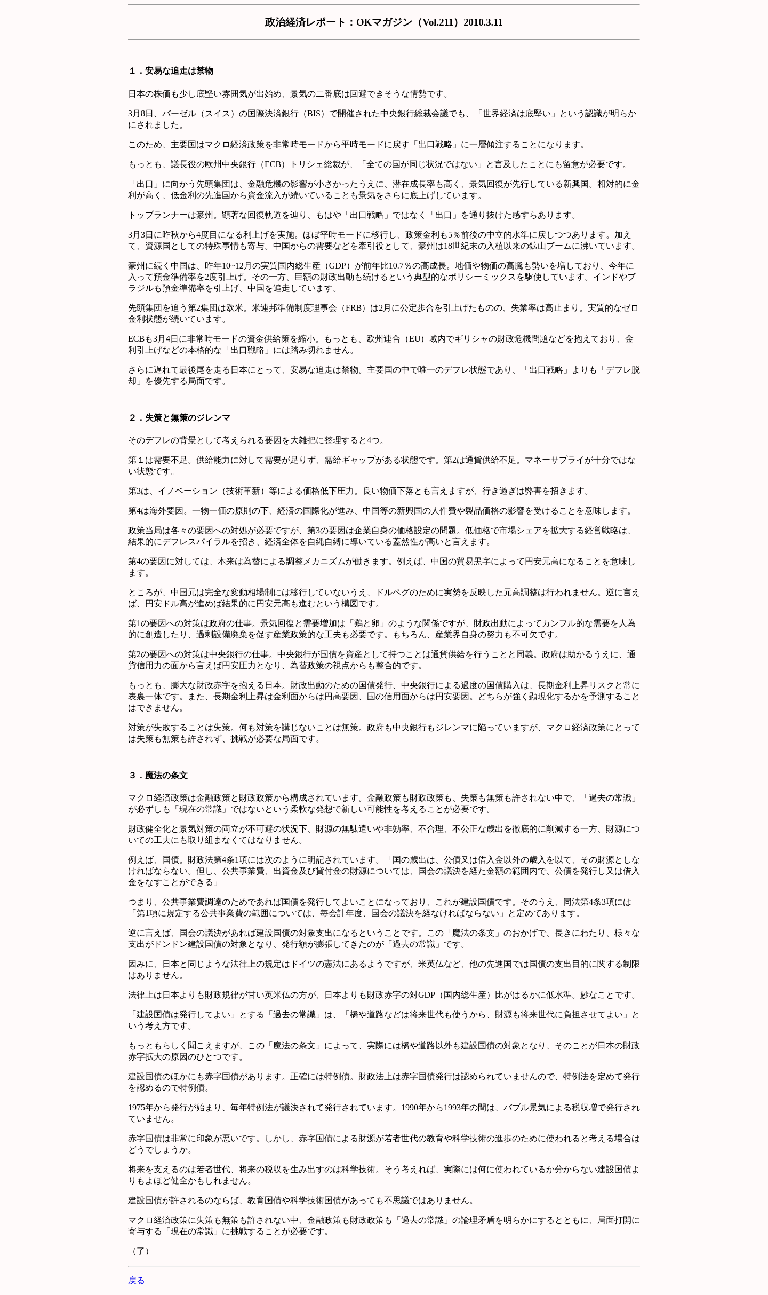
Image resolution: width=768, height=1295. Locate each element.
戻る (136, 1280)
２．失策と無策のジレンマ (179, 417)
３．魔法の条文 (158, 775)
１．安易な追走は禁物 (170, 70)
